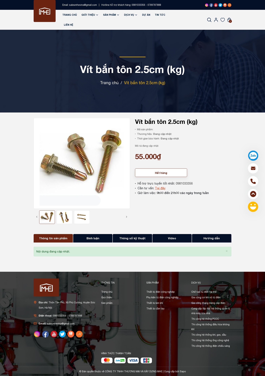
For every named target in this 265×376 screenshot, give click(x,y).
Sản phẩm (111, 14)
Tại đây (160, 188)
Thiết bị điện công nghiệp (160, 291)
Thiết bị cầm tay (155, 308)
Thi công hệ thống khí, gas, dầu (208, 334)
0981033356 (138, 5)
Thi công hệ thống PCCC (205, 319)
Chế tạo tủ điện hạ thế (203, 291)
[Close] (226, 250)
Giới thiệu (90, 14)
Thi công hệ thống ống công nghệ (210, 340)
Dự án (146, 14)
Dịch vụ (131, 14)
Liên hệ (68, 24)
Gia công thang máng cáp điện (208, 303)
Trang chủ (69, 14)
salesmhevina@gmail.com (83, 5)
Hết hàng (161, 172)
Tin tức (160, 14)
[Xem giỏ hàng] (229, 19)
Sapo (183, 371)
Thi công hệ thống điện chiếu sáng (210, 346)
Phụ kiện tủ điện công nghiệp (162, 297)
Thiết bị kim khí (154, 303)
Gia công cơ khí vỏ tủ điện (206, 297)
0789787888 (154, 5)
